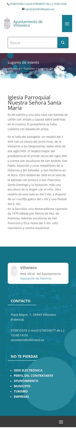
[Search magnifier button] (62, 42)
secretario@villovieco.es (39, 9)
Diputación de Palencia (35, 278)
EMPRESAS (21, 397)
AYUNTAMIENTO (26, 381)
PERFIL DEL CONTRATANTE (33, 376)
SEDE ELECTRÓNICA (28, 370)
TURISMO (21, 391)
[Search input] (33, 42)
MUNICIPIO (22, 386)
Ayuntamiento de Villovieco (28, 23)
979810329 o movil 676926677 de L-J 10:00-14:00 (38, 4)
